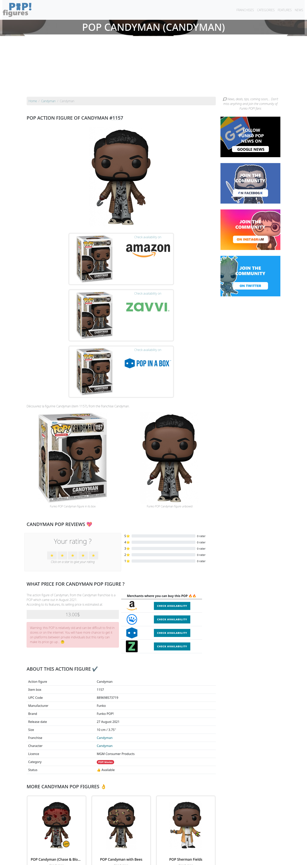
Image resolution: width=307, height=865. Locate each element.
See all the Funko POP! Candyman (121, 819)
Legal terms (182, 859)
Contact (166, 859)
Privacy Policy (202, 859)
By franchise (150, 852)
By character (170, 852)
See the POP (56, 801)
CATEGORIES (266, 10)
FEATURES (285, 10)
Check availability (172, 524)
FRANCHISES (245, 10)
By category (190, 852)
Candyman (105, 656)
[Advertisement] (153, 67)
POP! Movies (105, 680)
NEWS (299, 10)
